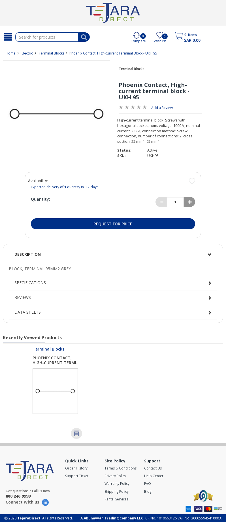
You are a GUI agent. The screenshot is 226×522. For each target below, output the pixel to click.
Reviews (22, 297)
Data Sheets (27, 312)
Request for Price (112, 224)
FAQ (147, 483)
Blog (148, 491)
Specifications (30, 282)
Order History (76, 468)
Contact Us (153, 468)
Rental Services (116, 499)
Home (11, 53)
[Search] (7, 36)
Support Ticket (76, 475)
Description (27, 254)
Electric (27, 53)
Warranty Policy (117, 483)
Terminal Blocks (51, 53)
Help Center (153, 475)
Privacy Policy (115, 475)
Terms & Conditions (121, 468)
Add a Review (162, 107)
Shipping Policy (117, 491)
